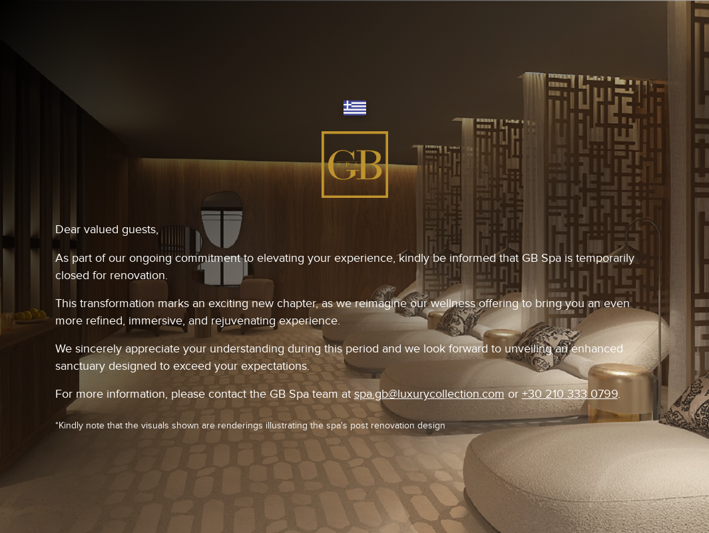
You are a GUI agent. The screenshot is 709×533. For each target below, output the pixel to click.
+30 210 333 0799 (570, 394)
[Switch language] (355, 109)
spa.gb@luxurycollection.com (429, 394)
